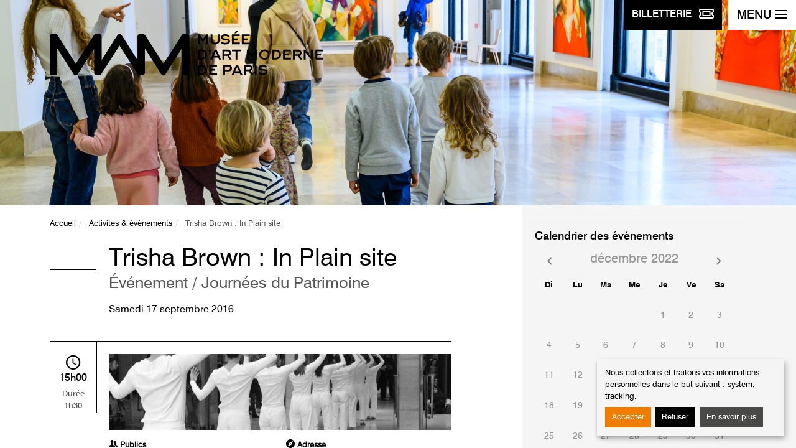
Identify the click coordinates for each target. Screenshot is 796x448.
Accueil (63, 224)
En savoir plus (731, 417)
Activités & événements (130, 224)
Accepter (628, 417)
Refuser (675, 417)
